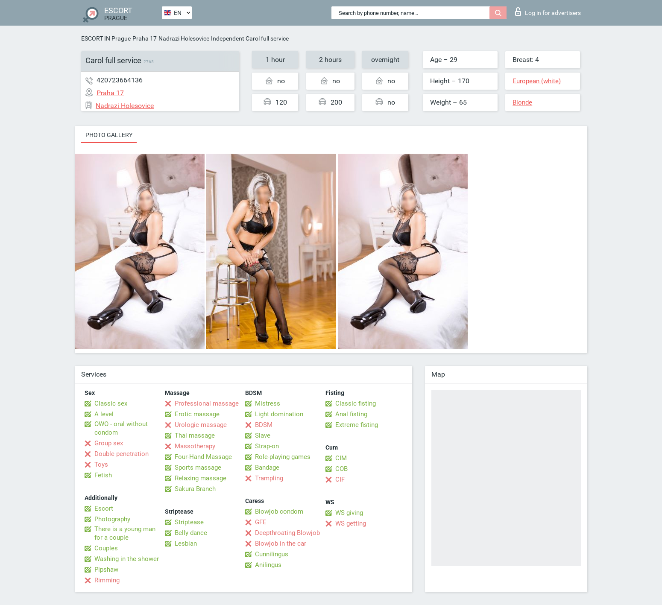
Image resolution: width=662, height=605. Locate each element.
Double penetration (121, 454)
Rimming (107, 580)
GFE (261, 522)
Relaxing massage (200, 478)
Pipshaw (106, 569)
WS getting (350, 523)
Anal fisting (351, 414)
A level (104, 414)
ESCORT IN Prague (106, 38)
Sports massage (198, 467)
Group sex (108, 443)
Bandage (267, 467)
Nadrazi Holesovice (183, 38)
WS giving (349, 513)
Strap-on (267, 446)
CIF (340, 479)
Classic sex (110, 403)
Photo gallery (108, 135)
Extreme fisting (356, 425)
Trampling (269, 478)
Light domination (279, 414)
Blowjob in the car (280, 543)
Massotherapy (195, 446)
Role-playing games (282, 457)
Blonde (522, 102)
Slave (262, 435)
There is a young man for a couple (124, 533)
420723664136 (120, 80)
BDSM (263, 425)
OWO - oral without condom (121, 428)
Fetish (103, 475)
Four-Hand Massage (203, 457)
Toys (101, 464)
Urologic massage (201, 425)
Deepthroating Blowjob (287, 533)
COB (341, 469)
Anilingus (268, 565)
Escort (103, 508)
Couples (106, 548)
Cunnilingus (271, 554)
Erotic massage (197, 414)
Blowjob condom (279, 511)
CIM (341, 458)
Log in (548, 11)
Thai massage (195, 435)
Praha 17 (144, 38)
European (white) (537, 81)
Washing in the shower (126, 559)
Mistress (267, 403)
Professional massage (207, 403)
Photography (112, 519)
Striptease (189, 522)
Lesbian (186, 543)
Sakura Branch (195, 489)
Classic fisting (355, 403)
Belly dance (191, 533)
